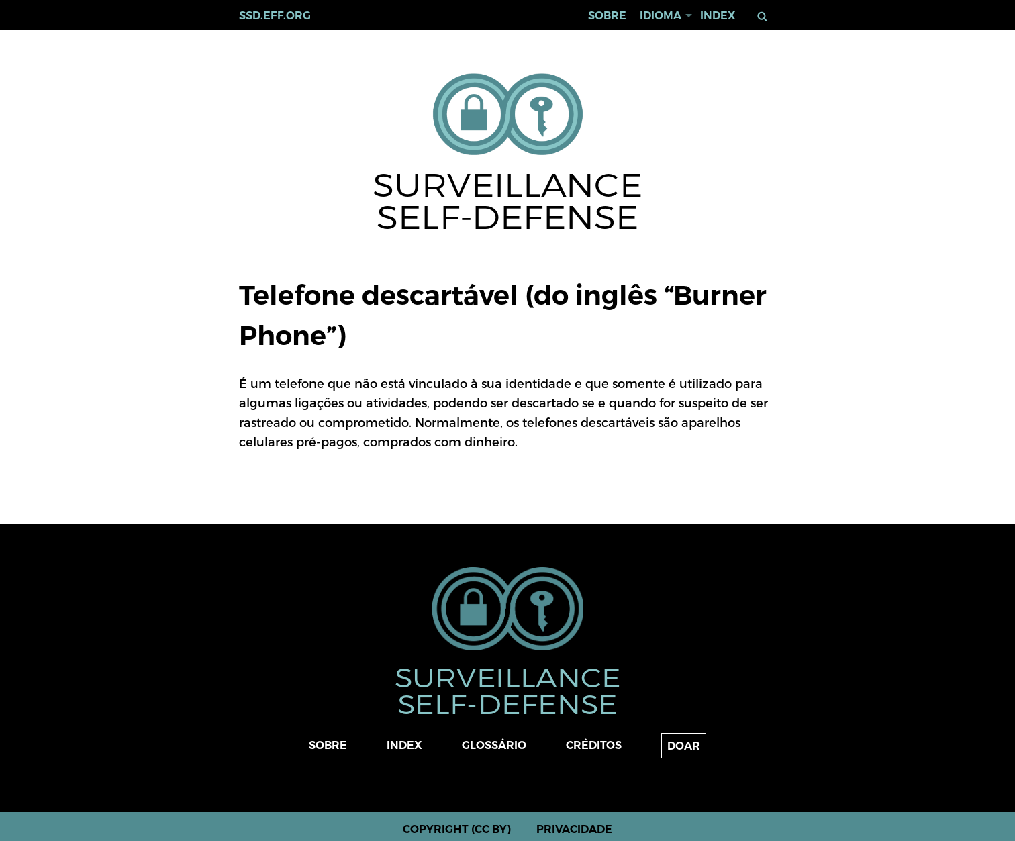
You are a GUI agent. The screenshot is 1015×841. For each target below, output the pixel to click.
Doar (683, 746)
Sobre (607, 15)
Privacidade (574, 829)
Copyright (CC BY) (457, 829)
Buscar (764, 16)
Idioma (660, 15)
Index (718, 15)
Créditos (594, 745)
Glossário (494, 745)
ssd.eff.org (275, 15)
